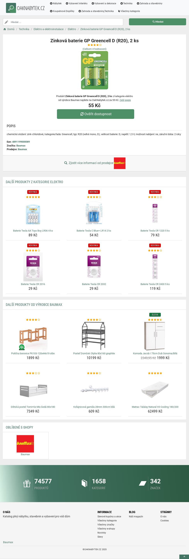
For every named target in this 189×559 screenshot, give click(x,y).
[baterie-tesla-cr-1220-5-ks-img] (155, 213)
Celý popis (125, 100)
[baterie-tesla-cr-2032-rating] (94, 251)
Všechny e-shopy (106, 528)
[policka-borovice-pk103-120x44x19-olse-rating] (33, 320)
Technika (126, 3)
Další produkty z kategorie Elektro (34, 182)
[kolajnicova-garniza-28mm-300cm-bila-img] (94, 389)
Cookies (164, 520)
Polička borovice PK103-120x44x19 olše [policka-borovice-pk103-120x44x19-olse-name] (33, 353)
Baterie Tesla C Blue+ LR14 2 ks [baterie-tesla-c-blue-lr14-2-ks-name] (94, 230)
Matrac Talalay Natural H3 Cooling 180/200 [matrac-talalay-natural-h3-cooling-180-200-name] (155, 406)
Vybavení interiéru (76, 3)
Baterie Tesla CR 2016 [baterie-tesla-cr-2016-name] (33, 284)
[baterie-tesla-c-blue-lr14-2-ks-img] (94, 213)
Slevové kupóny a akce (109, 516)
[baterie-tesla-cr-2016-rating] (33, 251)
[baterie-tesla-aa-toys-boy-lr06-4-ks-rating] (33, 197)
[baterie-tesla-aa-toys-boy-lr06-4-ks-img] (33, 213)
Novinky (101, 532)
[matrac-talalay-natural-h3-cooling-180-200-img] (155, 389)
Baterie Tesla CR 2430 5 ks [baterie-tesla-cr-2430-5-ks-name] (155, 284)
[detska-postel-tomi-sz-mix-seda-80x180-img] (33, 389)
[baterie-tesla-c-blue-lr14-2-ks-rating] (94, 197)
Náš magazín (136, 516)
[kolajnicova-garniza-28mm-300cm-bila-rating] (94, 373)
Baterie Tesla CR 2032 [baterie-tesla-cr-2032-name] (94, 284)
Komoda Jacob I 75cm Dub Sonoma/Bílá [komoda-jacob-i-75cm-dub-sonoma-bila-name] (155, 353)
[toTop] (184, 557)
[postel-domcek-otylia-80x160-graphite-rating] (94, 320)
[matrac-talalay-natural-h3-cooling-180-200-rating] (155, 373)
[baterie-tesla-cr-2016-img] (33, 266)
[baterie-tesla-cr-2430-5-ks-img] (155, 266)
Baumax (20, 145)
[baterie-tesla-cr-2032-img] (94, 266)
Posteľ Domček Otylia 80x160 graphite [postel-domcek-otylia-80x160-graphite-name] (94, 353)
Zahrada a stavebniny (149, 3)
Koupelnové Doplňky (62, 11)
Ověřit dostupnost (95, 114)
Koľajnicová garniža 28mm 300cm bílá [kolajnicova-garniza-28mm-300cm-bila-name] (94, 406)
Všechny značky (105, 524)
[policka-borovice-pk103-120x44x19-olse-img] (33, 336)
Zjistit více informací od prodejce (94, 163)
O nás (163, 516)
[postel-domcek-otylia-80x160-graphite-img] (94, 336)
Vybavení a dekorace (103, 3)
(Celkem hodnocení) (95, 48)
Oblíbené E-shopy (19, 427)
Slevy (100, 536)
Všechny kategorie (129, 11)
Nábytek (56, 3)
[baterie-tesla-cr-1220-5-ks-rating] (155, 197)
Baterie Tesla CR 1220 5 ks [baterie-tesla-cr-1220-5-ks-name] (155, 230)
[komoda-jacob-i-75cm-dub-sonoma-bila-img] (155, 336)
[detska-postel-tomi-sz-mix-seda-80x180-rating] (33, 373)
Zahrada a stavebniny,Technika (96, 11)
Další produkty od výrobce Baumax (34, 305)
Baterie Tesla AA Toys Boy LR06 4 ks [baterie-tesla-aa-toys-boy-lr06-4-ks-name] (33, 230)
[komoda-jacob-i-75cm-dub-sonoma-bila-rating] (155, 320)
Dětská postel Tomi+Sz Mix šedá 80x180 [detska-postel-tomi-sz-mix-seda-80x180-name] (33, 406)
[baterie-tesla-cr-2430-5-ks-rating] (155, 251)
